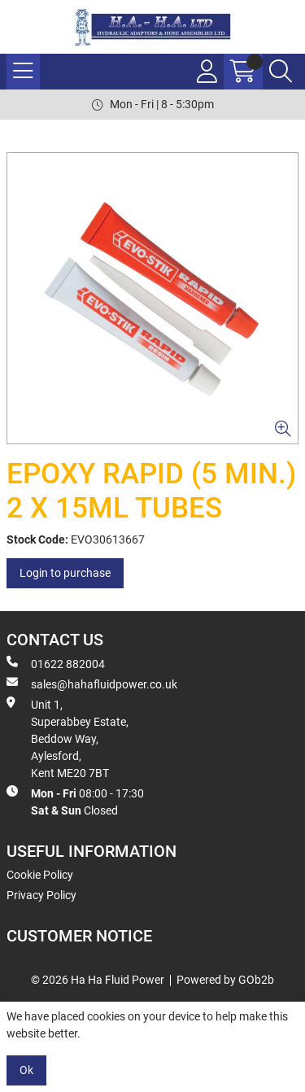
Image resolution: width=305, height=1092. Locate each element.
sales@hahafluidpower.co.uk (92, 683)
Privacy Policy (41, 895)
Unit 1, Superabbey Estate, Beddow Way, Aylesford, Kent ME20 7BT (68, 738)
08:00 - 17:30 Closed (75, 801)
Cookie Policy (40, 874)
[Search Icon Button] (280, 72)
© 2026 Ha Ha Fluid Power (97, 979)
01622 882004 (56, 663)
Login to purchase (65, 572)
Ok (26, 1070)
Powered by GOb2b (225, 979)
